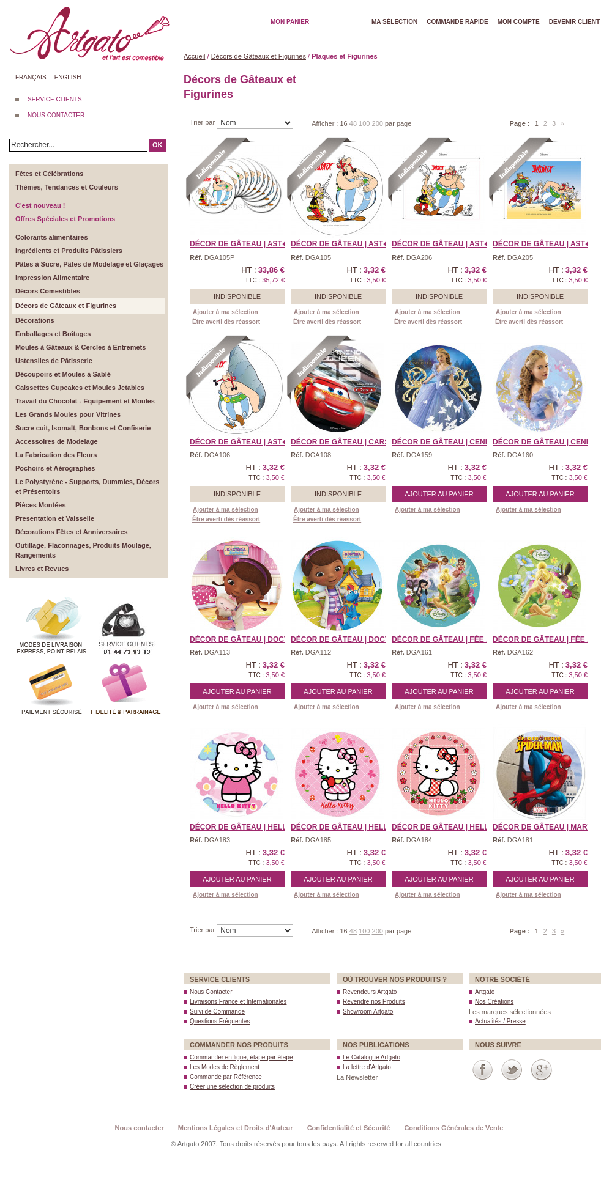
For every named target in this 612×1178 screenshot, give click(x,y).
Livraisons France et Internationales (238, 1001)
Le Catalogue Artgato (371, 1057)
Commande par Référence (226, 1076)
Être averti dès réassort (226, 321)
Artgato (484, 991)
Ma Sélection (394, 21)
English (67, 77)
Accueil (194, 56)
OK (157, 145)
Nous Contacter (211, 991)
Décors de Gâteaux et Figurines (258, 56)
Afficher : (326, 123)
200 (377, 123)
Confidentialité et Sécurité (348, 1128)
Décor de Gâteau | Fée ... (442, 639)
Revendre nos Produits (374, 1001)
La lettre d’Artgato (367, 1067)
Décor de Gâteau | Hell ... (242, 827)
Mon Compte (519, 21)
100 (364, 123)
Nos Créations (494, 1001)
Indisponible (237, 296)
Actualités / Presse (500, 1021)
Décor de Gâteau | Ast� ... (243, 244)
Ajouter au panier (439, 494)
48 (353, 123)
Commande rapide (457, 21)
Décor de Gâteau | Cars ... (344, 442)
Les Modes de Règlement (224, 1067)
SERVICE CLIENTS (55, 99)
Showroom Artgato (368, 1011)
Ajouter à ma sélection (225, 312)
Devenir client (574, 21)
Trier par (203, 122)
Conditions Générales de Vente (453, 1128)
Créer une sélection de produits (232, 1086)
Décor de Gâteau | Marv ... (546, 827)
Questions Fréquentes (220, 1021)
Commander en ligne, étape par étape (241, 1057)
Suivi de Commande (217, 1011)
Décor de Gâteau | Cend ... (445, 442)
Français (31, 77)
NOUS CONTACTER (56, 115)
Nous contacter (139, 1128)
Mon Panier (290, 21)
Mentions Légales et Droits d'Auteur (235, 1128)
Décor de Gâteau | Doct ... (243, 639)
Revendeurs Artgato (370, 991)
